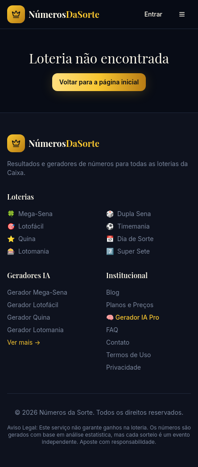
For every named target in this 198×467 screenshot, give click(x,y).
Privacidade (123, 367)
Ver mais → (24, 342)
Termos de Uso (128, 355)
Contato (117, 342)
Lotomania (28, 251)
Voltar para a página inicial (99, 82)
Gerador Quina (28, 317)
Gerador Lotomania (35, 330)
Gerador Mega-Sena (37, 292)
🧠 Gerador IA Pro (132, 317)
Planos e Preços (129, 305)
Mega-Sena (30, 213)
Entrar (153, 14)
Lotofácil (25, 226)
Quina (21, 238)
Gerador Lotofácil (32, 305)
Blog (113, 292)
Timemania (128, 226)
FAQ (112, 330)
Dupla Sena (128, 213)
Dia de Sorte (129, 238)
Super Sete (128, 251)
